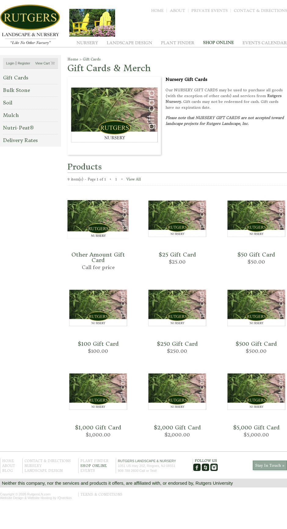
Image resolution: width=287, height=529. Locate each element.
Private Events (211, 12)
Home (159, 12)
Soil (7, 103)
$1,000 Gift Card (98, 427)
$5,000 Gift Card (256, 427)
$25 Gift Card (177, 254)
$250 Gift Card (177, 343)
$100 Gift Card (98, 343)
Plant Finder (177, 42)
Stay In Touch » (270, 465)
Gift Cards (15, 78)
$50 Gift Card (256, 254)
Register (24, 63)
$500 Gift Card (256, 343)
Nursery (87, 42)
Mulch (11, 115)
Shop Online (218, 42)
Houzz (205, 467)
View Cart (43, 63)
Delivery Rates (20, 140)
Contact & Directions (260, 12)
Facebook (197, 467)
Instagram (214, 467)
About (179, 12)
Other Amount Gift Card (98, 257)
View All (133, 179)
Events (264, 42)
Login (10, 63)
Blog (7, 471)
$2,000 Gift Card (177, 427)
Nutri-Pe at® (18, 128)
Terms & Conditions (101, 494)
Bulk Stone (16, 90)
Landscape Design (129, 42)
